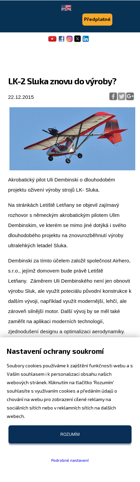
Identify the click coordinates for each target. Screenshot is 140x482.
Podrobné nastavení (70, 460)
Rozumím (70, 434)
